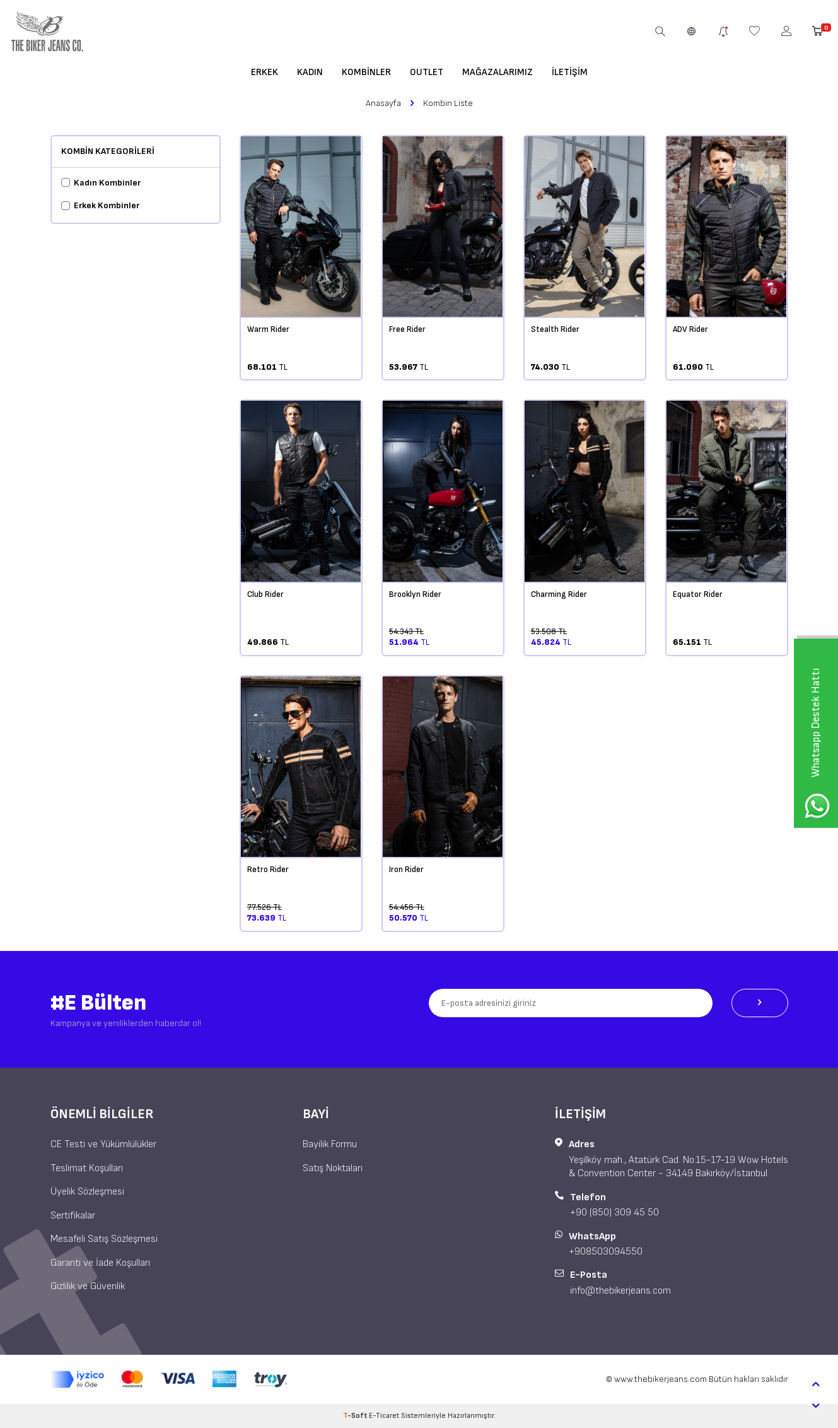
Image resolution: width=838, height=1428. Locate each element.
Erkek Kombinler (100, 205)
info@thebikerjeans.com (620, 1291)
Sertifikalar (72, 1216)
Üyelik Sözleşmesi (87, 1192)
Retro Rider (268, 869)
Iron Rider (406, 869)
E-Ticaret (384, 1415)
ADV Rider (690, 329)
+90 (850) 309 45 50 (614, 1213)
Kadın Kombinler (101, 182)
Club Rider (265, 594)
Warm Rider (268, 329)
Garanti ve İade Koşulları (100, 1263)
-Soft (356, 1415)
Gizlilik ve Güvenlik (87, 1286)
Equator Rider (698, 594)
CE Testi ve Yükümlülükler (103, 1144)
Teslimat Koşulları (86, 1168)
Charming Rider (559, 594)
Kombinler (366, 72)
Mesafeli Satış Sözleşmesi (104, 1239)
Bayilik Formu (330, 1144)
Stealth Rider (555, 329)
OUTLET (426, 72)
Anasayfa (383, 103)
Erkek (264, 72)
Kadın (310, 72)
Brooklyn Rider (415, 594)
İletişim (570, 72)
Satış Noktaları (333, 1168)
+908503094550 (606, 1252)
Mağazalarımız (497, 72)
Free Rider (407, 329)
